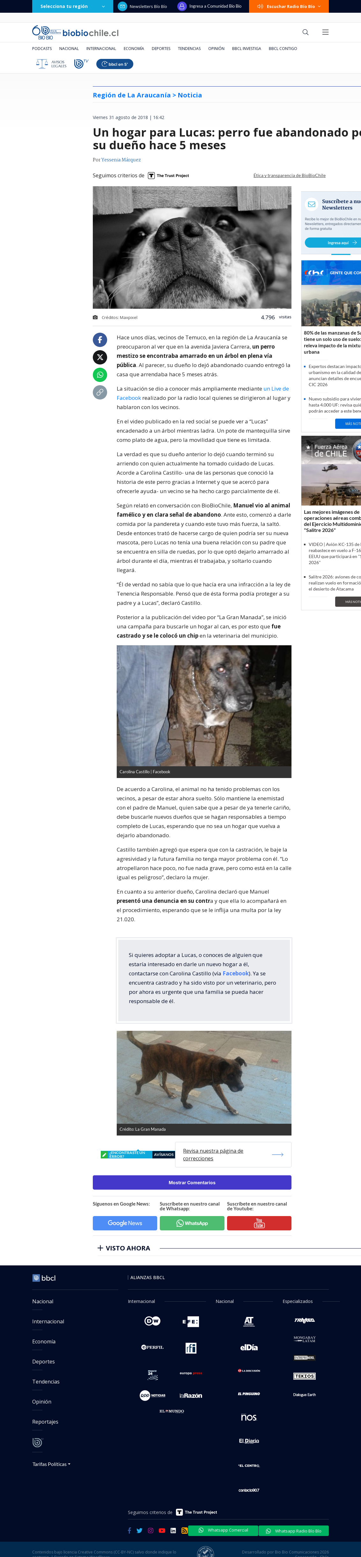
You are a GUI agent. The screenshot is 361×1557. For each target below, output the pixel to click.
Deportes (161, 48)
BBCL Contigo (283, 48)
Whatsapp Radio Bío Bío (293, 1531)
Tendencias (189, 48)
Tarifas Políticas (50, 1464)
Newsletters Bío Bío (142, 6)
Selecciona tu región (73, 6)
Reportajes (45, 1421)
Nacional (69, 48)
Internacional (101, 48)
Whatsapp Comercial (223, 1530)
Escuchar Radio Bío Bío (288, 6)
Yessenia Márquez (121, 160)
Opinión (216, 48)
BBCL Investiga (246, 48)
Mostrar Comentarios (192, 1182)
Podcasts (42, 48)
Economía (134, 48)
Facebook (236, 973)
